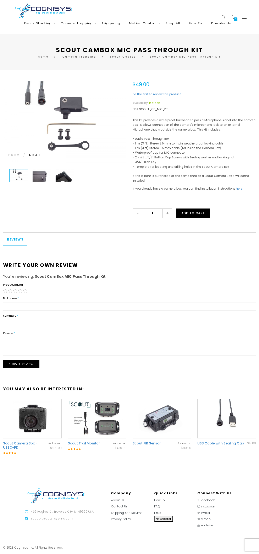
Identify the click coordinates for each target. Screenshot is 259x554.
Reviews (15, 239)
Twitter (205, 513)
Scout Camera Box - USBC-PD (20, 445)
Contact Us (119, 506)
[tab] (15, 239)
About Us (117, 500)
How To (159, 500)
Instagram (208, 506)
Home (43, 56)
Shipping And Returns (126, 513)
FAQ (157, 506)
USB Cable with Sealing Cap (220, 443)
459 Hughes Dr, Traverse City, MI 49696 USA (62, 512)
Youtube (207, 525)
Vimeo (206, 519)
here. (239, 188)
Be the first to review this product (157, 94)
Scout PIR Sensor (147, 443)
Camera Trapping (79, 56)
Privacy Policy (121, 519)
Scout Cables (123, 56)
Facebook (207, 500)
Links (157, 513)
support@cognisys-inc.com (52, 518)
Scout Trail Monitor (84, 443)
